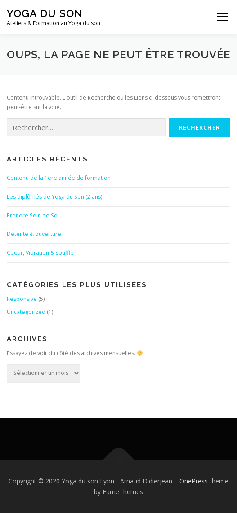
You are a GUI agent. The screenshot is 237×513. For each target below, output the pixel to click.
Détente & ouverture (34, 234)
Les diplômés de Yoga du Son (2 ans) (54, 196)
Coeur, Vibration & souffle (40, 252)
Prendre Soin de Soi (33, 215)
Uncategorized (26, 312)
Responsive (22, 299)
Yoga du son (45, 13)
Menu (222, 17)
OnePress (193, 481)
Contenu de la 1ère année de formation (59, 178)
